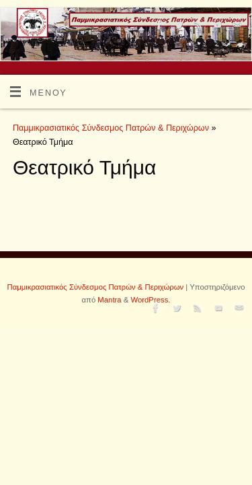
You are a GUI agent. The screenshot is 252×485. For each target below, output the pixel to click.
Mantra (109, 300)
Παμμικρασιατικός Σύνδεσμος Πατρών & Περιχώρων (111, 128)
